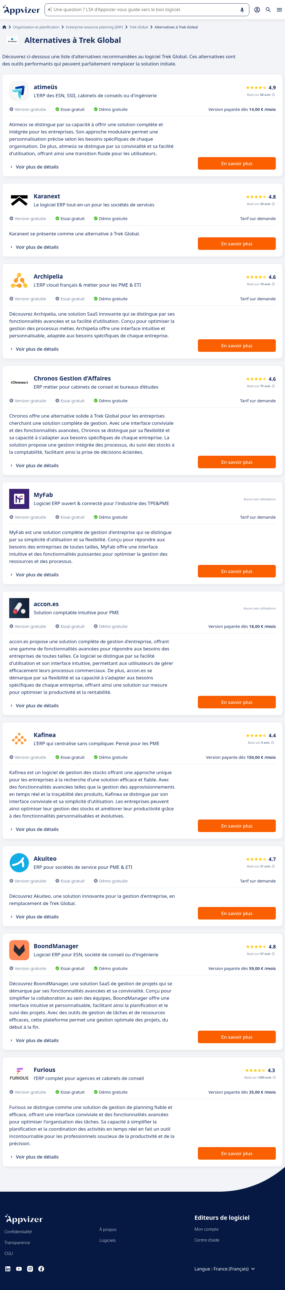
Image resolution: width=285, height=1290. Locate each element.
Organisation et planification (36, 27)
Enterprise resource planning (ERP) (94, 27)
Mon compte (207, 1229)
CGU (8, 1253)
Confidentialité (18, 1231)
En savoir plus (236, 163)
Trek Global (139, 27)
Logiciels (107, 1240)
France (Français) (234, 1268)
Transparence (17, 1242)
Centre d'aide (207, 1240)
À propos (107, 1229)
